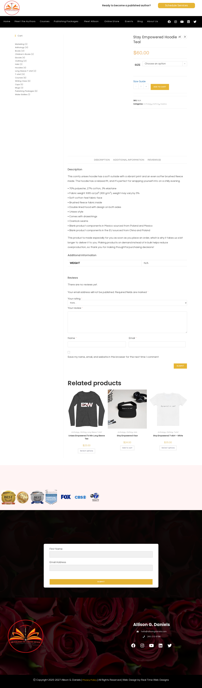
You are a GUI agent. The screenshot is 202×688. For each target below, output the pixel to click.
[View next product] (185, 37)
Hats (135, 432)
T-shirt (176, 432)
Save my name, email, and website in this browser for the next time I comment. (113, 357)
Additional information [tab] (128, 160)
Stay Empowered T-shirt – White (168, 436)
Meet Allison (91, 21)
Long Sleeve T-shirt (94, 432)
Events (129, 21)
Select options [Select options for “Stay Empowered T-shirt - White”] (168, 448)
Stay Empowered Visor (127, 436)
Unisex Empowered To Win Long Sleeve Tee (86, 437)
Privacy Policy (90, 680)
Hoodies (163, 104)
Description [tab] (102, 160)
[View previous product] (180, 37)
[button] (67, 21)
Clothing (156, 104)
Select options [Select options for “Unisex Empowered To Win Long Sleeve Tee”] (86, 451)
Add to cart (160, 87)
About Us (152, 21)
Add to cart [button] (127, 448)
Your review (75, 308)
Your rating (75, 298)
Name (72, 338)
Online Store (111, 21)
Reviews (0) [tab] (154, 160)
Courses (45, 21)
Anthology (147, 104)
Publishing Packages (66, 21)
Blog (140, 21)
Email (132, 338)
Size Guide (139, 81)
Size (137, 65)
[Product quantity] (141, 86)
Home (7, 21)
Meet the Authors (25, 21)
